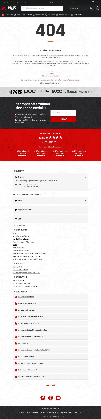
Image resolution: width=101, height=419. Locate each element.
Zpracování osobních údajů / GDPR (71, 412)
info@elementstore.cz (73, 79)
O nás (75, 2)
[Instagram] (50, 397)
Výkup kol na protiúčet (57, 2)
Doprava (42, 412)
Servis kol (32, 2)
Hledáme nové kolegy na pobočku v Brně (26, 256)
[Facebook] (43, 397)
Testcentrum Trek (40, 2)
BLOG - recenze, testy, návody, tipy (50, 75)
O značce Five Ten (18, 280)
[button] (7, 14)
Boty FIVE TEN (50, 73)
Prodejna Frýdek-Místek (7, 2)
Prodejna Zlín (25, 2)
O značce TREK (17, 266)
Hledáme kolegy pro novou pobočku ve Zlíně (27, 259)
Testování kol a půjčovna (21, 236)
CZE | (95, 2)
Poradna (21, 412)
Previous (9, 91)
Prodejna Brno (18, 2)
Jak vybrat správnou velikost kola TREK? (26, 272)
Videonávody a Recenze (20, 250)
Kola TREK (50, 71)
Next (91, 91)
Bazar (15, 244)
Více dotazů (50, 385)
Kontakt (79, 2)
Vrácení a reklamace (32, 412)
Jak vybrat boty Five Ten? (21, 283)
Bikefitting (48, 2)
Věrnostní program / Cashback (23, 241)
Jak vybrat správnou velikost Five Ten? (26, 286)
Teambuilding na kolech (21, 238)
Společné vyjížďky (68, 2)
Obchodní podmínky (53, 412)
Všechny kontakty (19, 225)
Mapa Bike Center (19, 247)
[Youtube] (58, 397)
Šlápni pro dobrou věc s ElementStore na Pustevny (30, 253)
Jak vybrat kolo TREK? (20, 269)
